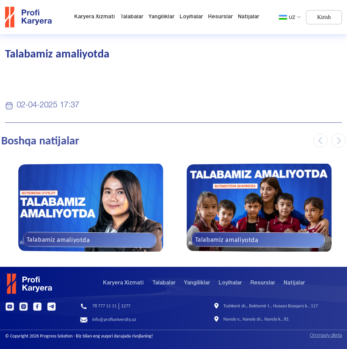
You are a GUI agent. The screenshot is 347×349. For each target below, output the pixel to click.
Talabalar (131, 17)
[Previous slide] (324, 141)
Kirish (324, 17)
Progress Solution (56, 336)
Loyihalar (191, 17)
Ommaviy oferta (326, 335)
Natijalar (248, 17)
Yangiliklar (161, 17)
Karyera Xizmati (94, 17)
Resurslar (220, 17)
